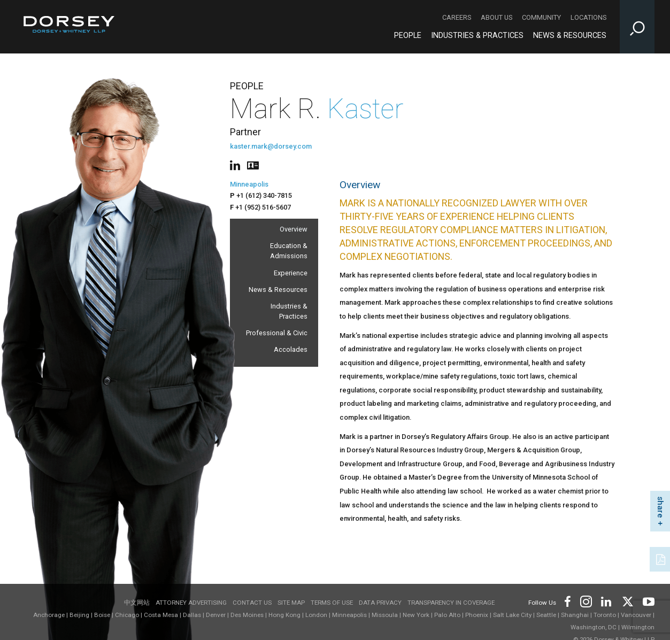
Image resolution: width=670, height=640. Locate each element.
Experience (290, 273)
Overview (293, 229)
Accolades (290, 349)
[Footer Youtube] (646, 600)
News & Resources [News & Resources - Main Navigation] (569, 35)
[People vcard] (253, 164)
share (660, 507)
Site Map (291, 602)
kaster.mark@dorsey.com (271, 146)
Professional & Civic (276, 333)
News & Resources (278, 290)
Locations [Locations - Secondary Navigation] (588, 17)
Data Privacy (380, 602)
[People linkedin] (237, 164)
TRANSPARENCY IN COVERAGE (451, 602)
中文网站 (137, 602)
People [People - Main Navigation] (407, 35)
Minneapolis (249, 184)
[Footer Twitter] (627, 600)
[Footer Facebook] (567, 600)
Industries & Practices (289, 311)
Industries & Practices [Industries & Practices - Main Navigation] (477, 35)
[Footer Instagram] (585, 600)
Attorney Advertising (191, 602)
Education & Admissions (288, 251)
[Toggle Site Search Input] (637, 26)
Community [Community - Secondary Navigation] (541, 17)
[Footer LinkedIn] (606, 600)
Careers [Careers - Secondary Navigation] (456, 17)
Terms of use (332, 602)
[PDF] (661, 558)
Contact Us (252, 602)
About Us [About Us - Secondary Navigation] (496, 17)
